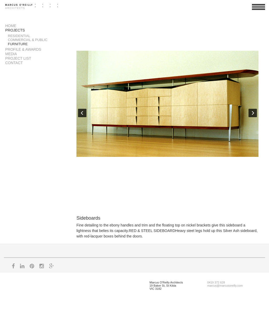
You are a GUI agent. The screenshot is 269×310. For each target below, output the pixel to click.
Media (11, 54)
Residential (19, 36)
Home (10, 26)
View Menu (258, 9)
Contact (14, 63)
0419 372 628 (216, 282)
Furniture (18, 44)
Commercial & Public (28, 40)
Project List (18, 58)
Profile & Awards (23, 49)
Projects (15, 30)
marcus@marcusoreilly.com (225, 285)
